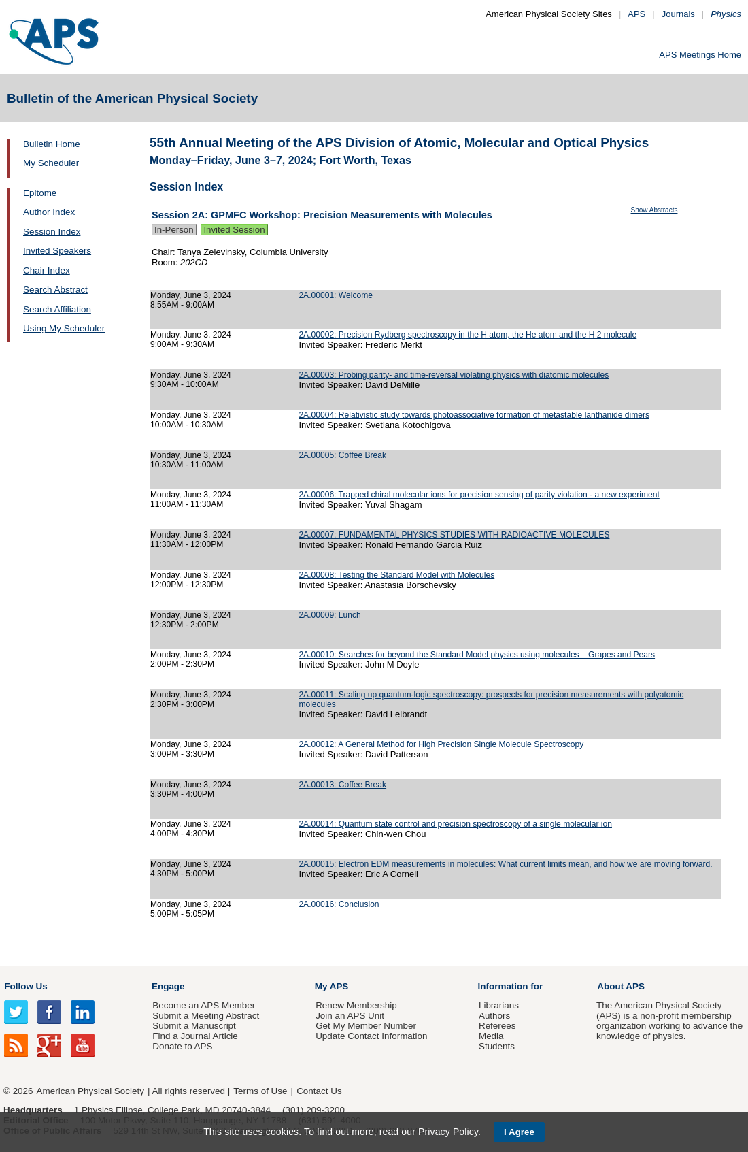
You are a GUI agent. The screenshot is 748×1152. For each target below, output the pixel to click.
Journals (678, 14)
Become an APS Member (203, 1005)
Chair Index (46, 270)
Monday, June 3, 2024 (190, 295)
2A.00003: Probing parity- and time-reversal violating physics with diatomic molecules (454, 375)
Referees (497, 1026)
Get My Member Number (366, 1026)
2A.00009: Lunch (329, 615)
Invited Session (234, 230)
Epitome (39, 193)
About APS (621, 986)
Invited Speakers (57, 251)
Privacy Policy (448, 1131)
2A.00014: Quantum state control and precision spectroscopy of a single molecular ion (455, 824)
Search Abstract (55, 289)
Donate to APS (182, 1046)
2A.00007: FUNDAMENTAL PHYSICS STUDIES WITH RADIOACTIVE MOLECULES (454, 535)
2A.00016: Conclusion (339, 904)
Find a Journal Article (194, 1036)
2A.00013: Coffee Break (342, 784)
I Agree (519, 1132)
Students (497, 1046)
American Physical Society (90, 1091)
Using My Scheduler (64, 328)
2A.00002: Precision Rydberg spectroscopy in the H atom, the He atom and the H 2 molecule (467, 335)
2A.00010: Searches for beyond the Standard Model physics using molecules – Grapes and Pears (477, 654)
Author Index (49, 212)
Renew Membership (356, 1005)
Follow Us (25, 986)
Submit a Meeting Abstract (205, 1015)
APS (636, 14)
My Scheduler (51, 163)
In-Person (174, 230)
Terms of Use (260, 1091)
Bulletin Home (51, 144)
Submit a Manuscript (193, 1026)
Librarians (499, 1005)
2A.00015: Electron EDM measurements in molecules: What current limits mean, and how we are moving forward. (505, 864)
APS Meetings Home (700, 55)
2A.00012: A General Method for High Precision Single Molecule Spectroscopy (441, 744)
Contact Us (318, 1091)
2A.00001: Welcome (336, 295)
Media (491, 1036)
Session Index (51, 232)
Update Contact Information (371, 1036)
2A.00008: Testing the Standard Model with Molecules (396, 575)
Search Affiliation (57, 309)
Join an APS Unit (350, 1015)
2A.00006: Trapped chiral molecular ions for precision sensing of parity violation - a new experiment (479, 494)
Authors (494, 1015)
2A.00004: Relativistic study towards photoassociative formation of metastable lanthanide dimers (474, 415)
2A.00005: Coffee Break (342, 455)
